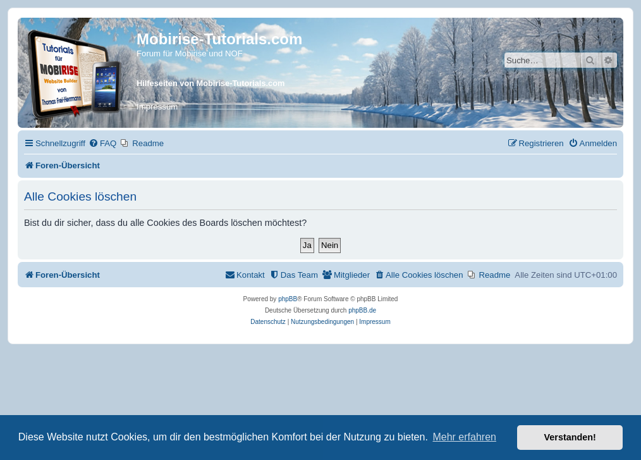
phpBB (287, 298)
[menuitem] (102, 143)
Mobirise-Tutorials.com (219, 38)
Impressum (157, 106)
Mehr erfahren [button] (464, 437)
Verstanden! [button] (570, 437)
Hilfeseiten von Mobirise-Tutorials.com (210, 83)
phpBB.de (362, 310)
